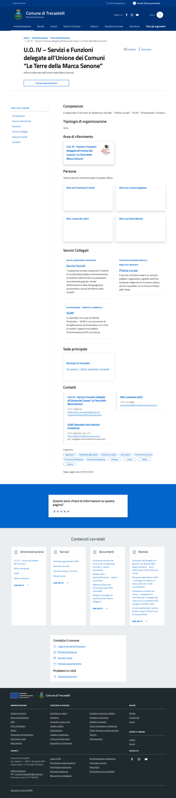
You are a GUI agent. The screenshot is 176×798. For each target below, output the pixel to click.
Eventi (132, 744)
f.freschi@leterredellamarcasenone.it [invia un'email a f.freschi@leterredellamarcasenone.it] (83, 436)
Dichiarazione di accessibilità (102, 771)
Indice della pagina (28, 108)
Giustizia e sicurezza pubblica (133, 260)
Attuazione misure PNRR (22, 790)
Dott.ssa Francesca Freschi (80, 187)
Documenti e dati (18, 739)
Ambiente (54, 717)
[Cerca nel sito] (160, 15)
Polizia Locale (128, 270)
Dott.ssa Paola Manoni (131, 218)
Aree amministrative (20, 717)
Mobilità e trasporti (128, 264)
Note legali (94, 767)
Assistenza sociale (114, 26)
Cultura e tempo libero (60, 739)
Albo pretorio (16, 743)
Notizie (132, 713)
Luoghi (132, 739)
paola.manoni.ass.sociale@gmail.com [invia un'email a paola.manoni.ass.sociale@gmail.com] (83, 412)
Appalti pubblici (56, 726)
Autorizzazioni (73, 307)
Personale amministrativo (22, 734)
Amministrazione (22, 26)
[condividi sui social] (129, 49)
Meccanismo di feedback (61, 775)
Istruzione (134, 26)
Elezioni (94, 26)
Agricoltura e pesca (58, 713)
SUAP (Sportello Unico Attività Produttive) (83, 426)
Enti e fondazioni (18, 726)
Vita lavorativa (96, 739)
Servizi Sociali (75, 266)
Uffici (13, 721)
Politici (13, 730)
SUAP (70, 313)
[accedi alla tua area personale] (146, 3)
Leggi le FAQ (55, 758)
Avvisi (131, 721)
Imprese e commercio (92, 307)
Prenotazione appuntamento (63, 763)
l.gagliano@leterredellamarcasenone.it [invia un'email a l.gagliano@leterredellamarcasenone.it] (84, 415)
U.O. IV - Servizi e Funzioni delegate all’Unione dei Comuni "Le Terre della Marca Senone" (81, 153)
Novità (40, 26)
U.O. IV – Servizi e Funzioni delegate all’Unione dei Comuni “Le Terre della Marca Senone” (86, 400)
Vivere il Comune (71, 26)
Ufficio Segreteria (18, 771)
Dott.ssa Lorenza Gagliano (133, 187)
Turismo (93, 734)
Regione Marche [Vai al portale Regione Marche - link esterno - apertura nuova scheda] (19, 3)
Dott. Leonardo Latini (77, 218)
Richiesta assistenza (59, 771)
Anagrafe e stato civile (60, 721)
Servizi (53, 26)
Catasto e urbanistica (59, 734)
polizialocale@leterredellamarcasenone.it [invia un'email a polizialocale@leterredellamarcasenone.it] (138, 405)
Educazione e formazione (61, 743)
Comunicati (134, 717)
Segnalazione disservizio (60, 767)
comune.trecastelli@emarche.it (29, 774)
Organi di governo (18, 713)
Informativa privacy (98, 763)
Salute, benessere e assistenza (81, 260)
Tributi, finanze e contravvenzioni (104, 730)
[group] (29, 588)
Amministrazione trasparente (102, 758)
